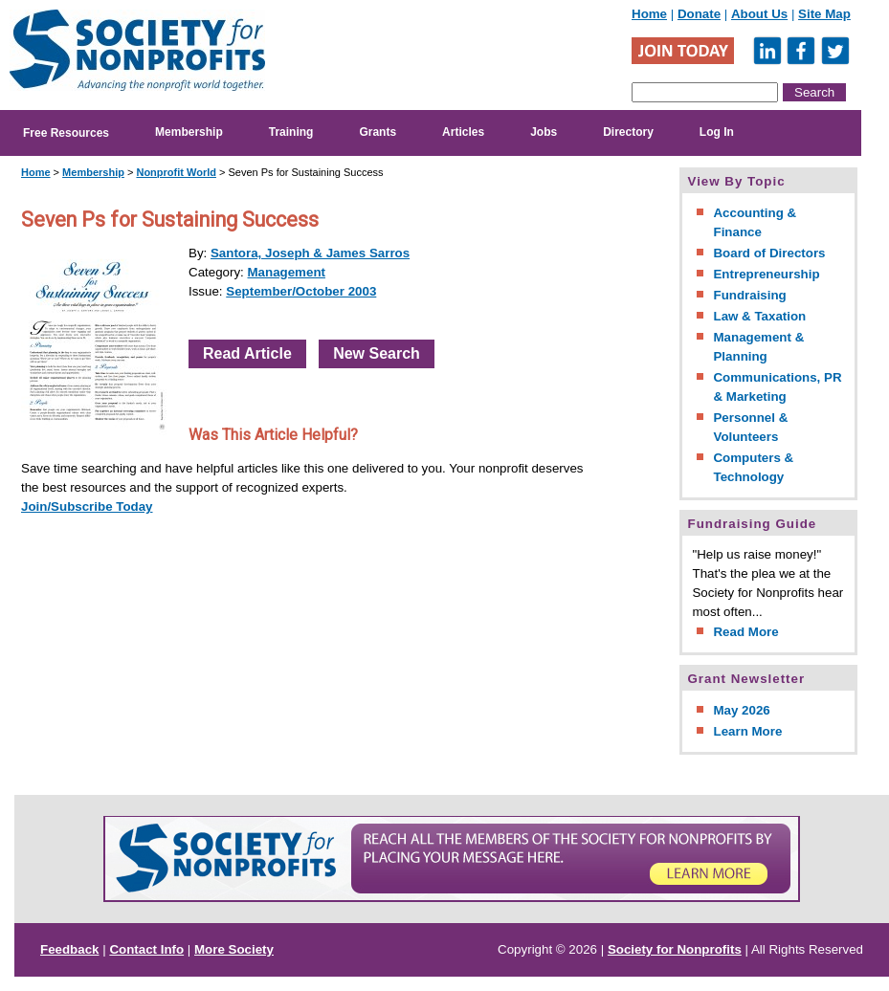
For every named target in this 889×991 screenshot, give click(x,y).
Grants (377, 132)
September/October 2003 (301, 291)
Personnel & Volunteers (750, 427)
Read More (745, 632)
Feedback (70, 949)
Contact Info (146, 949)
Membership (189, 132)
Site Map (824, 14)
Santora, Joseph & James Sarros (310, 253)
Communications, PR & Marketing (777, 387)
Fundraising (749, 295)
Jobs (543, 132)
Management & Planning (758, 346)
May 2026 (741, 710)
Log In (717, 132)
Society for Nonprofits (675, 949)
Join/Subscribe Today (87, 506)
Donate (699, 14)
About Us (759, 14)
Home (649, 14)
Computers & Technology (753, 467)
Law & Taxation (759, 316)
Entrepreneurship (766, 274)
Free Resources (66, 133)
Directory (628, 132)
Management (286, 272)
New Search (376, 353)
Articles (463, 132)
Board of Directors (769, 253)
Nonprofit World (176, 172)
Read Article (247, 353)
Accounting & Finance (754, 222)
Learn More (747, 731)
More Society (234, 949)
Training (291, 132)
